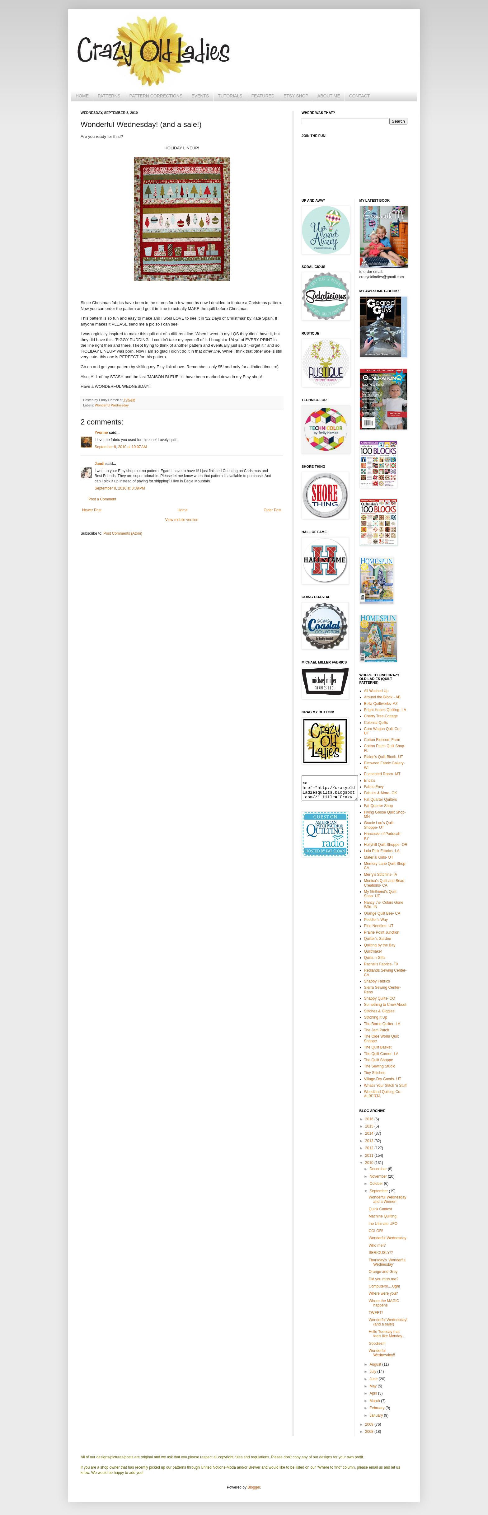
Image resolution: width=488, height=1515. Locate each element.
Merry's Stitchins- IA (380, 874)
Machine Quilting (382, 1216)
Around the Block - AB (382, 697)
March (375, 1401)
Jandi (99, 464)
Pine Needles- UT (379, 926)
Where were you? (383, 1293)
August (375, 1364)
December (378, 1169)
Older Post (272, 510)
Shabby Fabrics (377, 981)
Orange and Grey (382, 1271)
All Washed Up (376, 691)
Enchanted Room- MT (382, 774)
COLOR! (375, 1231)
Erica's (369, 780)
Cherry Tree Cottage (381, 716)
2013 (369, 1141)
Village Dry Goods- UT (382, 1079)
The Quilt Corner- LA (381, 1054)
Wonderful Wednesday (112, 405)
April (373, 1393)
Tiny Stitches (374, 1073)
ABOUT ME (328, 95)
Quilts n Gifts (375, 957)
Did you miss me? (383, 1279)
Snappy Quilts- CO (379, 998)
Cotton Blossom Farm (382, 740)
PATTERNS (109, 95)
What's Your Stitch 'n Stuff (385, 1085)
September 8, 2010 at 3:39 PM (120, 488)
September (379, 1191)
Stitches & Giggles (379, 1011)
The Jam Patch (376, 1030)
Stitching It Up (375, 1017)
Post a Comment (102, 499)
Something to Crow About (385, 1004)
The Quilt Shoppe (378, 1060)
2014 (369, 1133)
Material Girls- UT (378, 857)
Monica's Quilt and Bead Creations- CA (384, 883)
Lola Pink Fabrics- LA (382, 851)
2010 (369, 1163)
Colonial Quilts (376, 722)
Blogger (253, 1487)
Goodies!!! (377, 1343)
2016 (369, 1119)
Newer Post (91, 510)
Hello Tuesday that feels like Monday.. (386, 1334)
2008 (369, 1431)
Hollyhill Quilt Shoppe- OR (385, 844)
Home (183, 510)
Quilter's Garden (377, 938)
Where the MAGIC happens (383, 1303)
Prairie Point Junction (381, 932)
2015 (369, 1126)
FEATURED (262, 95)
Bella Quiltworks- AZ (381, 703)
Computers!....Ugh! (384, 1286)
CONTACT (359, 95)
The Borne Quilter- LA (382, 1024)
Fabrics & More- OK (380, 793)
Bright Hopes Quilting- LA (385, 710)
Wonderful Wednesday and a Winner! (387, 1199)
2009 (369, 1424)
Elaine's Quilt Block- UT (383, 757)
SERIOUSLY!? (380, 1252)
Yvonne (101, 432)
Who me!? (377, 1245)
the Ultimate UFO (382, 1224)
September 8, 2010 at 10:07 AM (121, 447)
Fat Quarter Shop (378, 806)
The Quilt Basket (378, 1047)
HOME (82, 95)
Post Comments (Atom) (122, 533)
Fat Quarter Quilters (380, 799)
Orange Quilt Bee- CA (382, 913)
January (376, 1415)
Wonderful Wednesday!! (381, 1352)
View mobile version (182, 520)
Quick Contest (380, 1209)
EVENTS (200, 95)
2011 (369, 1155)
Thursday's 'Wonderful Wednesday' (386, 1262)
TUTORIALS (230, 95)
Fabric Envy (374, 787)
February (377, 1408)
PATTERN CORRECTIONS (156, 95)
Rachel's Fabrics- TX (381, 964)
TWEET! (375, 1313)
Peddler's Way (376, 919)
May (373, 1386)
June (373, 1379)
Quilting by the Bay (380, 945)
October (376, 1183)
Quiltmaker (373, 951)
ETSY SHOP (296, 95)
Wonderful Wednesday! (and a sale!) (387, 1322)
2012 (369, 1148)
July (373, 1371)
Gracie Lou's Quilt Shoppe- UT (379, 825)
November (378, 1176)
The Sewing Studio (380, 1066)
